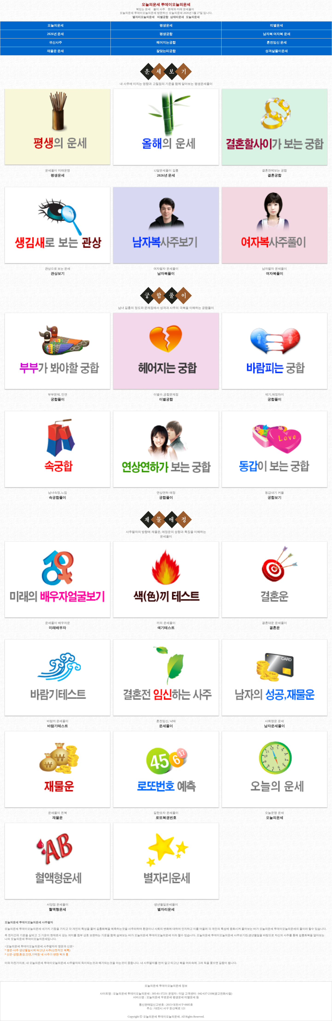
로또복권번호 (166, 818)
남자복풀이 (166, 273)
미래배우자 (57, 628)
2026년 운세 (55, 34)
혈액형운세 (57, 909)
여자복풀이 (274, 273)
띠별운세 (276, 25)
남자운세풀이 (274, 726)
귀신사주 (55, 42)
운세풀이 (166, 726)
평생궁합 (166, 34)
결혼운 (274, 628)
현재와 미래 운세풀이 (181, 9)
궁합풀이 (57, 399)
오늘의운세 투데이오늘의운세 (166, 4)
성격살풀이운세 (276, 51)
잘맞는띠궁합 (166, 51)
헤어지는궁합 (166, 42)
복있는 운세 (143, 9)
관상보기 (57, 273)
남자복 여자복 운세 (276, 34)
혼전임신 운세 (277, 42)
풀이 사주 (159, 9)
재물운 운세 (55, 51)
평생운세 (166, 25)
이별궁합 (166, 399)
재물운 (57, 818)
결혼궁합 (274, 175)
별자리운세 (166, 909)
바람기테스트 (57, 726)
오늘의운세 (55, 25)
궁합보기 (274, 497)
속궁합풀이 (57, 497)
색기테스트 (166, 628)
